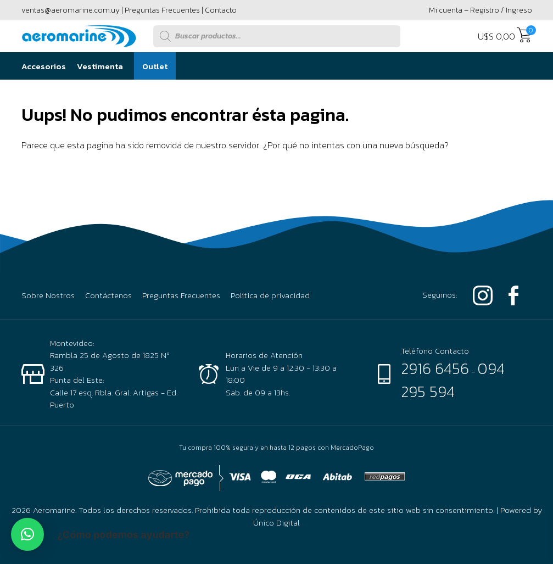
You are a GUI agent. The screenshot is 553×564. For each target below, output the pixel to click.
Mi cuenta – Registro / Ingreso (480, 10)
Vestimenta (100, 66)
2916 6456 (435, 368)
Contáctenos (108, 295)
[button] (27, 534)
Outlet (154, 66)
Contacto (221, 10)
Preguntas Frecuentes (162, 10)
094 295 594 (453, 380)
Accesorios (43, 66)
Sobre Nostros (48, 295)
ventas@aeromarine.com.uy (70, 10)
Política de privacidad (270, 295)
